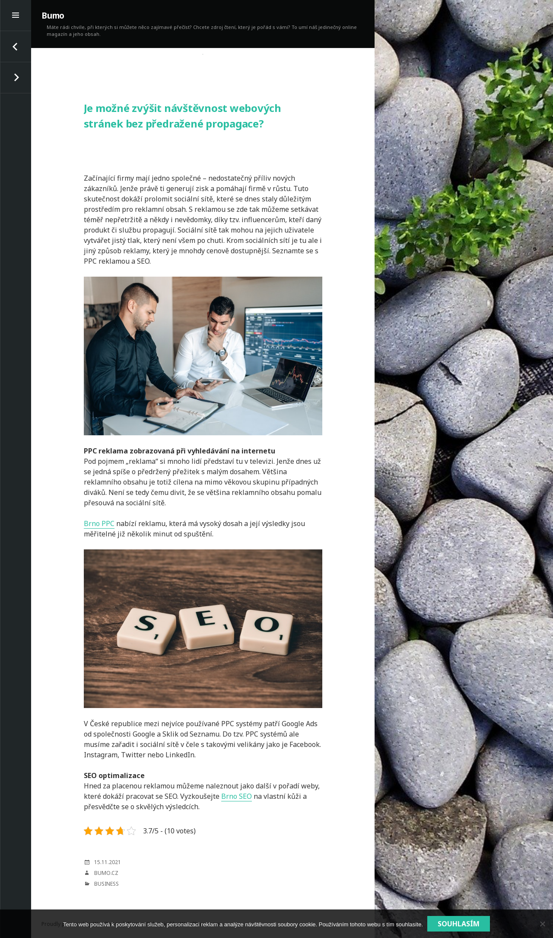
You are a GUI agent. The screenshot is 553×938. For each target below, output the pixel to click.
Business (106, 883)
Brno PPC (99, 523)
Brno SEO (236, 796)
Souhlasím (459, 923)
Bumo (52, 15)
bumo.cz (106, 873)
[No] (542, 923)
